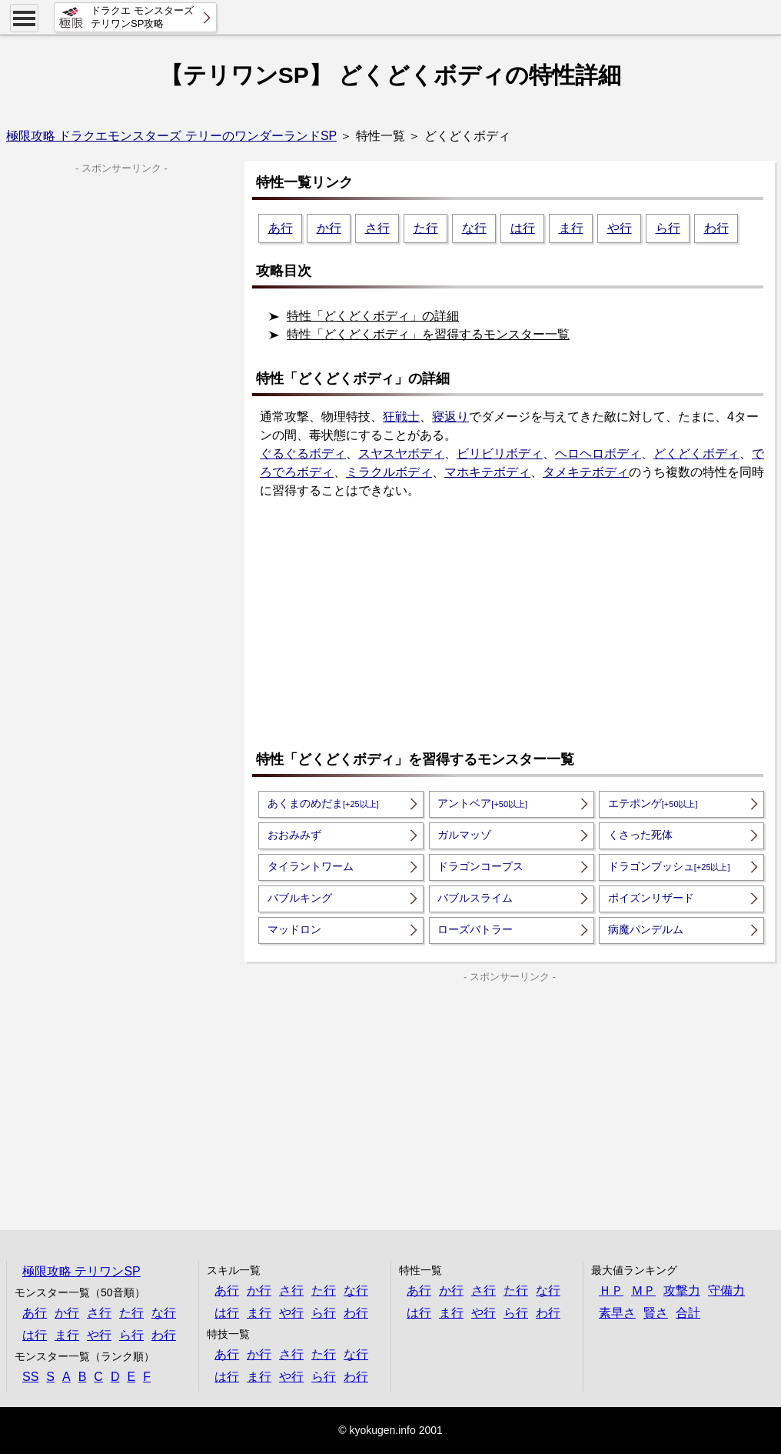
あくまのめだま (323, 803)
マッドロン (294, 929)
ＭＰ (643, 1290)
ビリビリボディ (500, 453)
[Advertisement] (513, 626)
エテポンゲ (653, 803)
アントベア (482, 803)
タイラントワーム (311, 866)
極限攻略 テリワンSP (81, 1271)
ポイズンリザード (651, 898)
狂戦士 (401, 416)
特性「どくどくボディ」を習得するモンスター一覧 (428, 334)
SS (30, 1376)
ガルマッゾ (464, 835)
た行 (426, 228)
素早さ (617, 1312)
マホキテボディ (487, 472)
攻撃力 (681, 1290)
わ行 (716, 228)
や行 (619, 228)
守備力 (726, 1290)
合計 (688, 1312)
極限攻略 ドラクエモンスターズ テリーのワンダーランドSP (171, 135)
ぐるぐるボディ (303, 453)
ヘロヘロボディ (598, 453)
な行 (474, 228)
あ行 (280, 228)
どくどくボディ (696, 453)
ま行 (571, 228)
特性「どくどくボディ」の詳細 (373, 315)
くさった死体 (640, 835)
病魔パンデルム (645, 929)
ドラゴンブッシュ (669, 866)
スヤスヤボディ (401, 453)
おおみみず (294, 835)
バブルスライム (475, 898)
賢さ (655, 1312)
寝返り (450, 416)
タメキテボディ (586, 472)
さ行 (377, 228)
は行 (522, 228)
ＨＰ (611, 1290)
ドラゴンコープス (480, 866)
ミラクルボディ (389, 472)
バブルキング (300, 898)
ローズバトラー (475, 929)
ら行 (668, 228)
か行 (329, 228)
